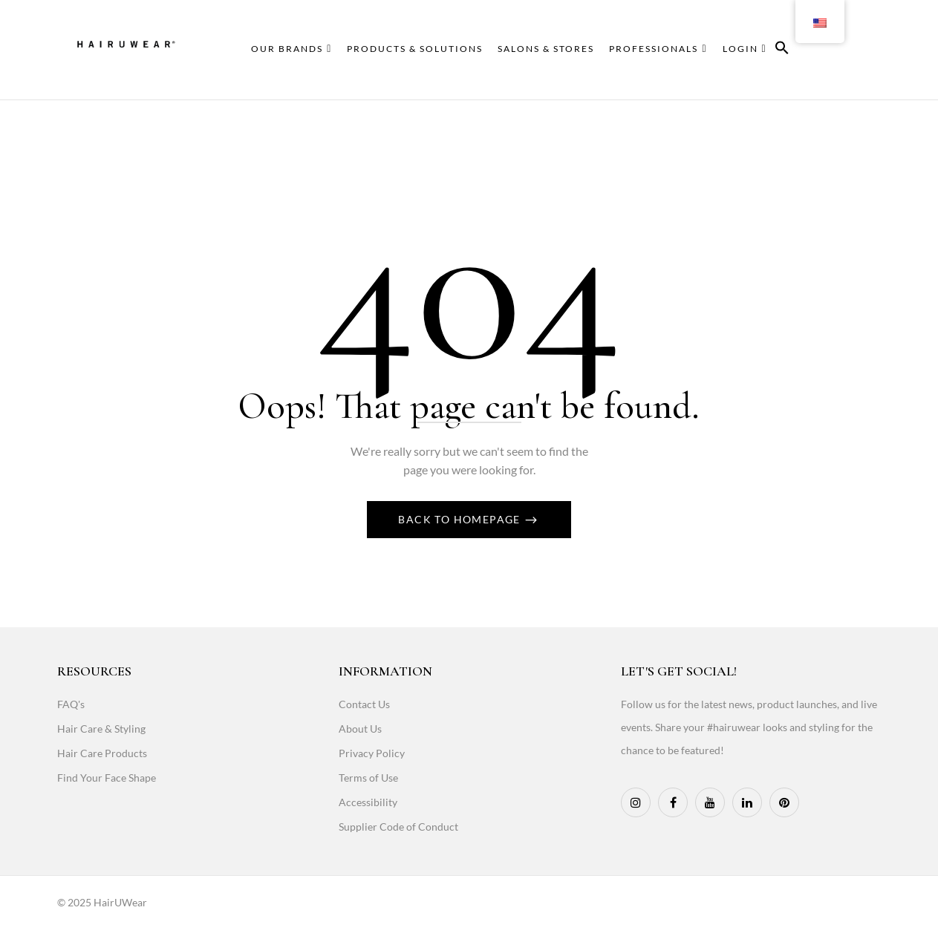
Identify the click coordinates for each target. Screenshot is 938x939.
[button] (782, 50)
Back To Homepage (461, 519)
